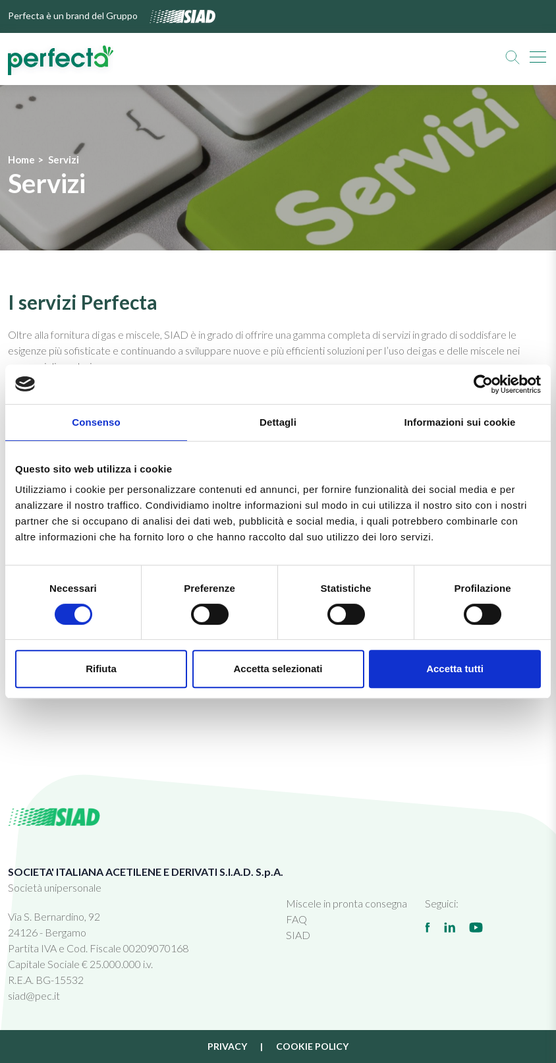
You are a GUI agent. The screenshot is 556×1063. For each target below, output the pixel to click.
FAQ (296, 919)
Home (21, 159)
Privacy (227, 1046)
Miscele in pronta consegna (346, 903)
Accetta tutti (455, 668)
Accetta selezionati (277, 668)
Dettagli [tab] (278, 422)
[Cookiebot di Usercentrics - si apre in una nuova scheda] (483, 384)
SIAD (298, 935)
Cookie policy (312, 1046)
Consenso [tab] (96, 422)
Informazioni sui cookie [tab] (460, 422)
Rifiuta (101, 668)
